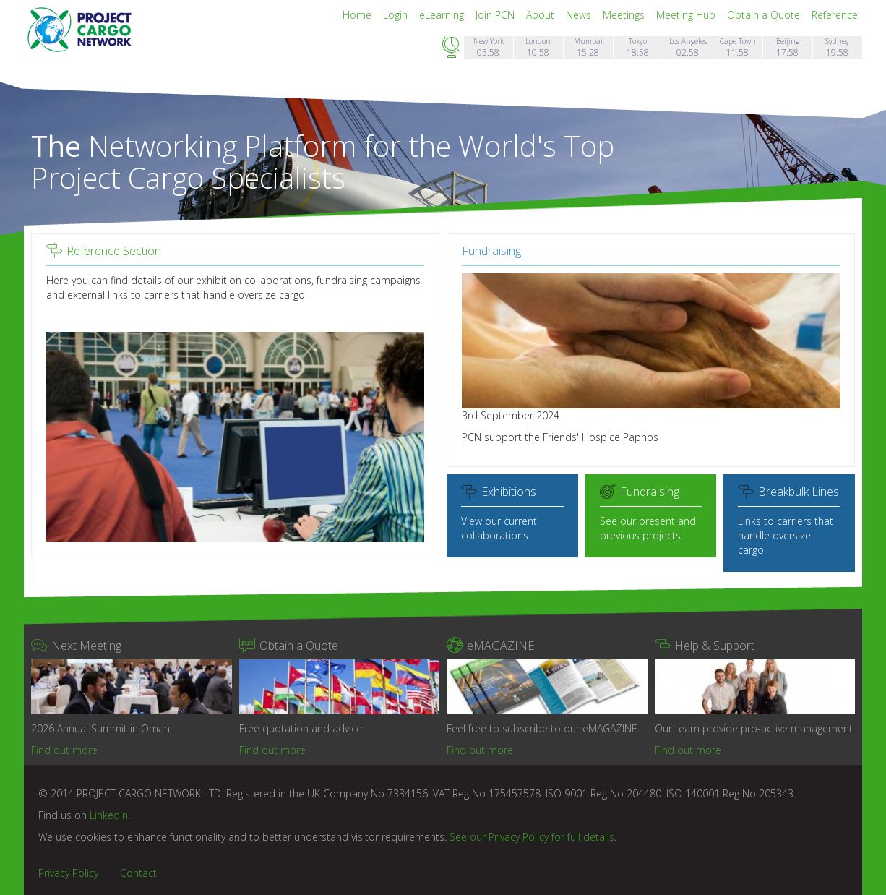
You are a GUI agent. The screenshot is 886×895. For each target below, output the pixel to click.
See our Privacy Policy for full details (532, 837)
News (580, 15)
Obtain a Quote (765, 15)
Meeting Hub (687, 15)
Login (396, 15)
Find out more (64, 750)
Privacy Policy (68, 873)
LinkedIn (109, 815)
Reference (835, 15)
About (541, 15)
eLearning (443, 15)
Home (358, 15)
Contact (138, 873)
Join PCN (496, 15)
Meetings (625, 15)
